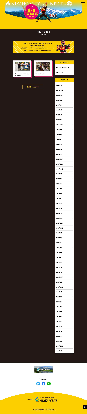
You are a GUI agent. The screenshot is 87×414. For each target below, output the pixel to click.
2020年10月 (59, 346)
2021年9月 (59, 292)
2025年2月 (59, 120)
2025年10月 (59, 100)
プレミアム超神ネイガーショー (63, 68)
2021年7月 (59, 302)
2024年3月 (59, 144)
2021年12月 (59, 277)
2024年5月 (59, 134)
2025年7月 (59, 110)
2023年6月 (59, 189)
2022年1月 (59, 272)
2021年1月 (59, 331)
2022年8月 (59, 238)
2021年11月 (59, 282)
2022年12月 (59, 218)
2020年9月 (59, 351)
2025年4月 (59, 115)
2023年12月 (59, 159)
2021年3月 (59, 321)
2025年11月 (59, 95)
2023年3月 (59, 203)
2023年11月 (59, 164)
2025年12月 (59, 90)
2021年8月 (59, 297)
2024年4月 (59, 139)
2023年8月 (59, 179)
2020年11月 (59, 341)
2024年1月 (59, 154)
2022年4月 (59, 257)
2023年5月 (59, 193)
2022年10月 (59, 228)
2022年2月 (59, 267)
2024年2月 (59, 149)
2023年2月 (59, 208)
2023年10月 (59, 169)
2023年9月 (59, 174)
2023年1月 (59, 213)
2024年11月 (59, 125)
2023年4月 (59, 198)
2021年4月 (59, 316)
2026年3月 (59, 85)
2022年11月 (59, 223)
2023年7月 (59, 184)
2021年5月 (59, 311)
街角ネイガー (59, 72)
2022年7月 (59, 243)
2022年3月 (59, 262)
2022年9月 (59, 233)
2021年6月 (59, 307)
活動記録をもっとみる (33, 87)
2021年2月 (59, 326)
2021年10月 (59, 287)
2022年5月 (59, 252)
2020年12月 (59, 336)
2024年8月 (59, 129)
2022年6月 (59, 248)
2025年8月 (59, 105)
